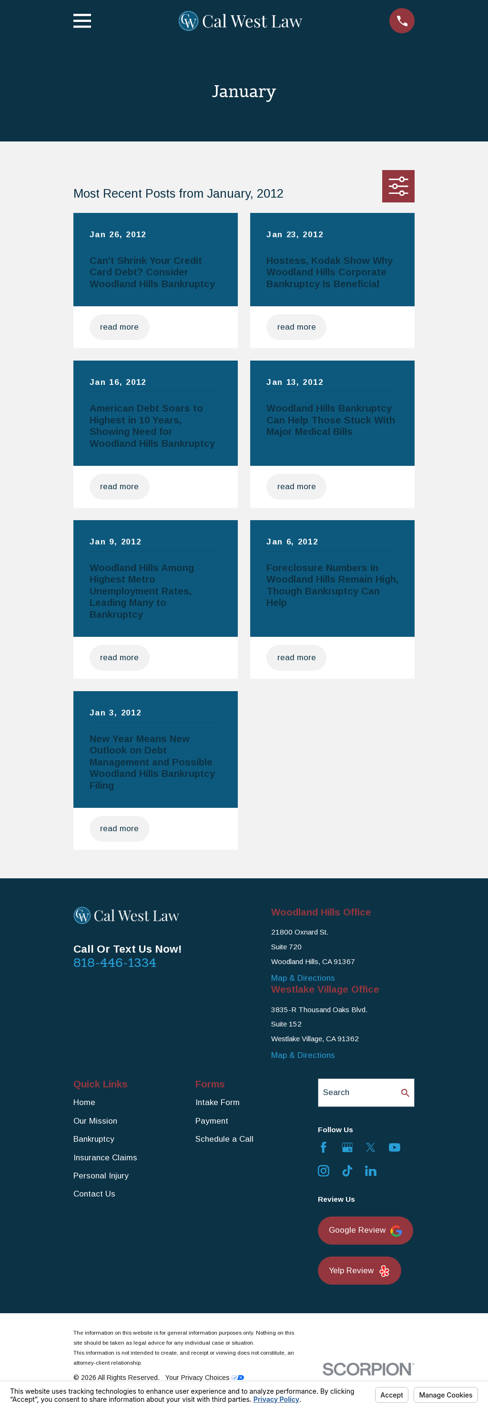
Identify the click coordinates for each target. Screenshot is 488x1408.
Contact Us (94, 1193)
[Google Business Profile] (347, 1147)
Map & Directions (303, 978)
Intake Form (217, 1102)
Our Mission (95, 1121)
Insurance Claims (105, 1157)
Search (336, 1092)
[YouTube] (394, 1147)
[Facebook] (323, 1147)
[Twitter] (370, 1147)
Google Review (365, 1231)
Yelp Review (359, 1271)
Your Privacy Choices (204, 1377)
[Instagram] (323, 1171)
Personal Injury (101, 1175)
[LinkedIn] (370, 1171)
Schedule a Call (224, 1139)
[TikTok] (347, 1171)
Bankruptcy (93, 1139)
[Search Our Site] (405, 1093)
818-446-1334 (115, 962)
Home (84, 1102)
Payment (211, 1121)
